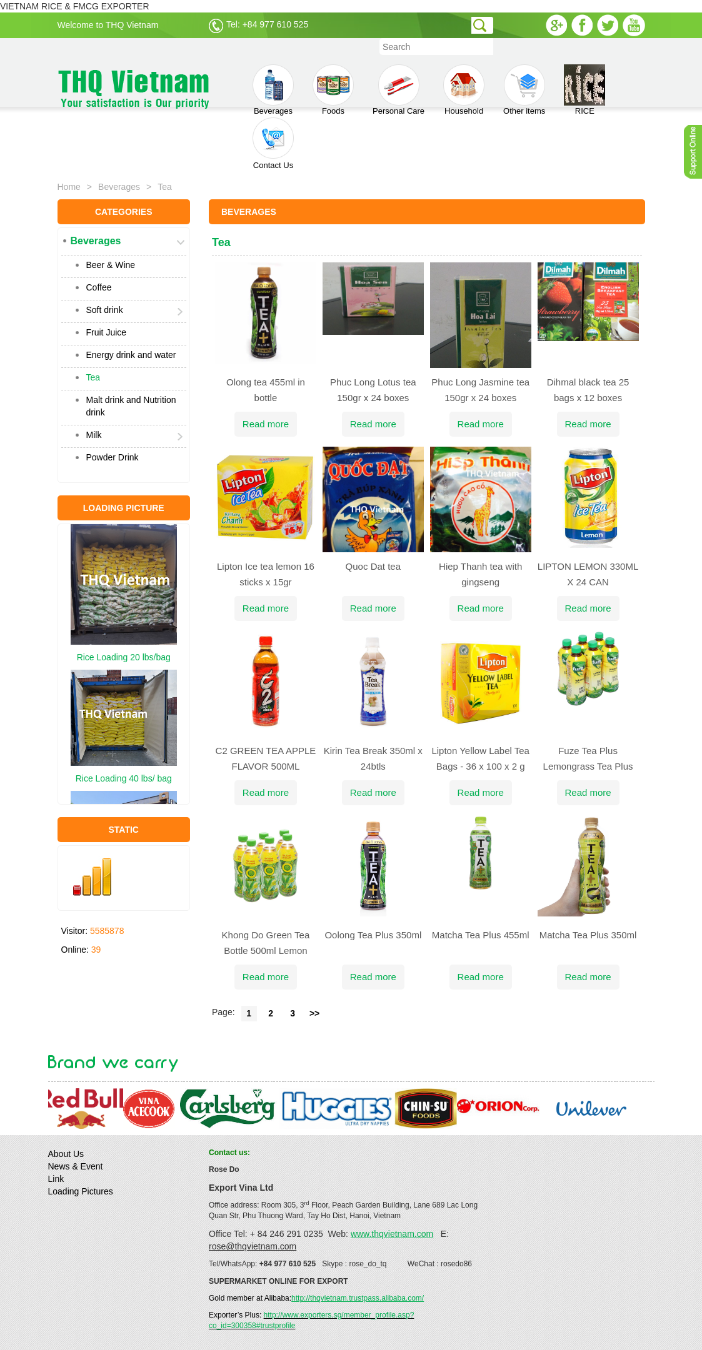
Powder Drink (112, 457)
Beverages (273, 90)
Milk (94, 435)
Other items (524, 90)
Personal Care (398, 90)
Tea (93, 377)
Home (69, 187)
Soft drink (104, 310)
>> (314, 1013)
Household (463, 90)
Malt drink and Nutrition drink (131, 406)
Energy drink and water (131, 355)
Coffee (99, 287)
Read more (266, 424)
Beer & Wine (111, 265)
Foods (333, 90)
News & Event (75, 1166)
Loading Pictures (80, 1191)
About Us (66, 1154)
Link (56, 1179)
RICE (584, 90)
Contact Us (273, 143)
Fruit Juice (106, 332)
